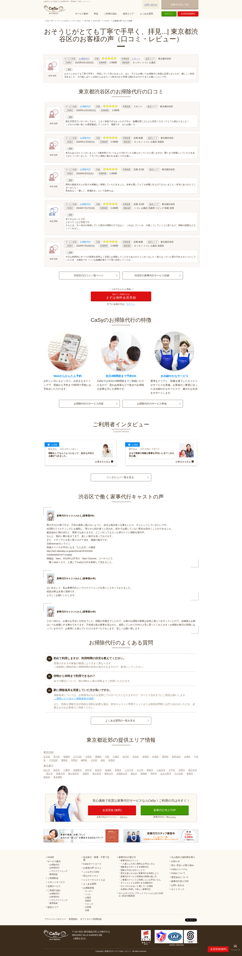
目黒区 (111, 760)
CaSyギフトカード (92, 864)
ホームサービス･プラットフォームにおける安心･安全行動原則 (141, 894)
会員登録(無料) (188, 13)
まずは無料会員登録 (121, 296)
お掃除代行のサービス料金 (152, 403)
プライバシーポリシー (55, 919)
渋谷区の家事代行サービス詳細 (151, 275)
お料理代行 (54, 868)
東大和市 (96, 773)
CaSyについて (178, 873)
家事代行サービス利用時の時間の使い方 (139, 876)
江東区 (116, 756)
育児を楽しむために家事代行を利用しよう (140, 873)
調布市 (56, 770)
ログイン (169, 13)
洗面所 (88, 901)
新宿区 (145, 756)
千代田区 (53, 760)
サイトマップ (177, 889)
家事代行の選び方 (127, 857)
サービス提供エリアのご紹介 (69, 21)
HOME (51, 857)
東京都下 (48, 765)
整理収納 (53, 874)
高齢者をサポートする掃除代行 (135, 867)
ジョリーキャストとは (94, 880)
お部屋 (88, 907)
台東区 (187, 756)
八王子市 (129, 770)
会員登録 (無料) (112, 810)
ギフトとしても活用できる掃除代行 (137, 883)
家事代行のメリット (130, 860)
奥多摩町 (57, 777)
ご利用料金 (53, 878)
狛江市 (47, 770)
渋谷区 (107, 21)
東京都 (87, 21)
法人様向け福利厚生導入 (183, 857)
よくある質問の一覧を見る (120, 720)
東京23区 (97, 21)
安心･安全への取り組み (182, 865)
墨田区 (165, 756)
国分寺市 (192, 770)
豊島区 (64, 760)
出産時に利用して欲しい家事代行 (136, 889)
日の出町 (178, 773)
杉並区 (155, 756)
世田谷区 (176, 756)
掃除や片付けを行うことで (133, 870)
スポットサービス (56, 882)
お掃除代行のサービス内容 (88, 403)
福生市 (134, 773)
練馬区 (84, 760)
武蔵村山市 (122, 773)
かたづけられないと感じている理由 (137, 886)
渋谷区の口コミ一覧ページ (88, 275)
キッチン (89, 891)
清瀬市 (85, 773)
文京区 (94, 760)
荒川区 (56, 756)
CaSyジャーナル (179, 869)
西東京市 (60, 773)
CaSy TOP (49, 21)
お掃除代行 (84, 58)
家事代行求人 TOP (180, 4)
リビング (89, 904)
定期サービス (54, 886)
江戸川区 (77, 756)
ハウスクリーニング (58, 871)
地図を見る (79, 938)
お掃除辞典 (88, 888)
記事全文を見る (102, 461)
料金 (96, 13)
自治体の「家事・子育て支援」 (96, 858)
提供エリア (128, 13)
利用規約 (73, 919)
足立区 (47, 756)
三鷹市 (66, 770)
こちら (173, 817)
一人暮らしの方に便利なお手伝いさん (138, 864)
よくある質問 (146, 13)
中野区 (74, 760)
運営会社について (180, 877)
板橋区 (66, 756)
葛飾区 (98, 756)
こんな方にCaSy (91, 872)
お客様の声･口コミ (92, 868)
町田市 (98, 770)
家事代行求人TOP (165, 810)
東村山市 (108, 773)
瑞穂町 (144, 773)
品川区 (126, 756)
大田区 (88, 756)
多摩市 (118, 770)
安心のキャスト (90, 876)
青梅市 (190, 773)
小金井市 (161, 770)
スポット (136, 58)
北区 (107, 756)
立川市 (140, 770)
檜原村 (47, 777)
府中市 (88, 770)
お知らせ (175, 861)
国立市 (49, 773)
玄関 (87, 910)
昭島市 (150, 770)
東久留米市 (73, 773)
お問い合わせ (150, 4)
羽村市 (153, 773)
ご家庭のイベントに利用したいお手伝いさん (141, 880)
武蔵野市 (77, 770)
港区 (103, 760)
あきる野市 (165, 773)
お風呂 (88, 897)
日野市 (181, 770)
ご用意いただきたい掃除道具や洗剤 (74, 698)
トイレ (88, 894)
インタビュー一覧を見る (120, 477)
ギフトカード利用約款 (91, 919)
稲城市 (108, 770)
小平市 (172, 770)
